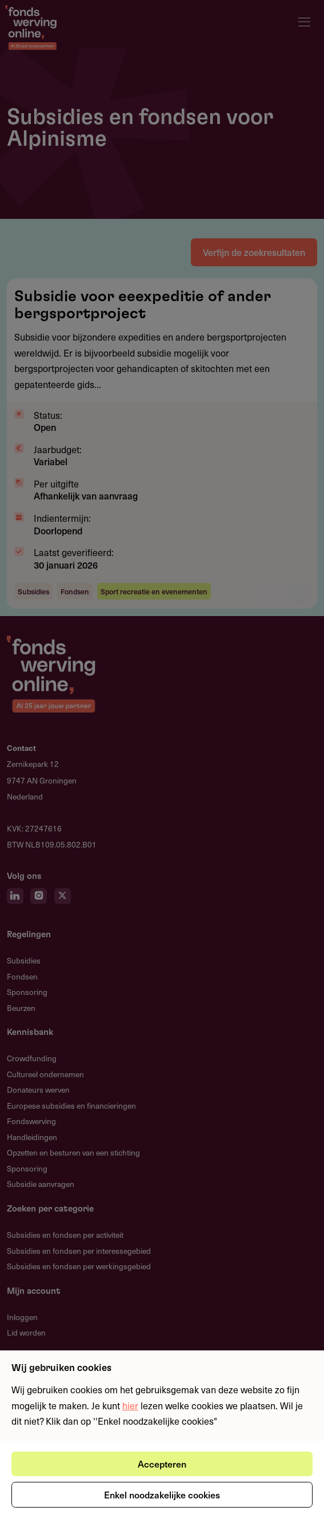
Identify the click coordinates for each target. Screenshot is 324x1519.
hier (130, 1405)
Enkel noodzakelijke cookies (162, 1494)
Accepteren (162, 1463)
